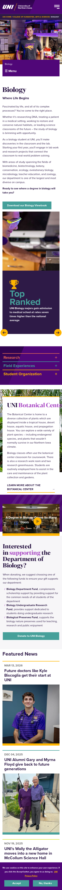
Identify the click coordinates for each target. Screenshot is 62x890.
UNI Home (6, 17)
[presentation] (4, 332)
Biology (8, 64)
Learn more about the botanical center (24, 487)
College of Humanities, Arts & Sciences (31, 17)
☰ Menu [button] (11, 71)
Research (11, 357)
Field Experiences (19, 366)
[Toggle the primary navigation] (57, 7)
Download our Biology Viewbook (27, 205)
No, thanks (45, 883)
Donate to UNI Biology (31, 636)
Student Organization (22, 374)
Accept (16, 883)
